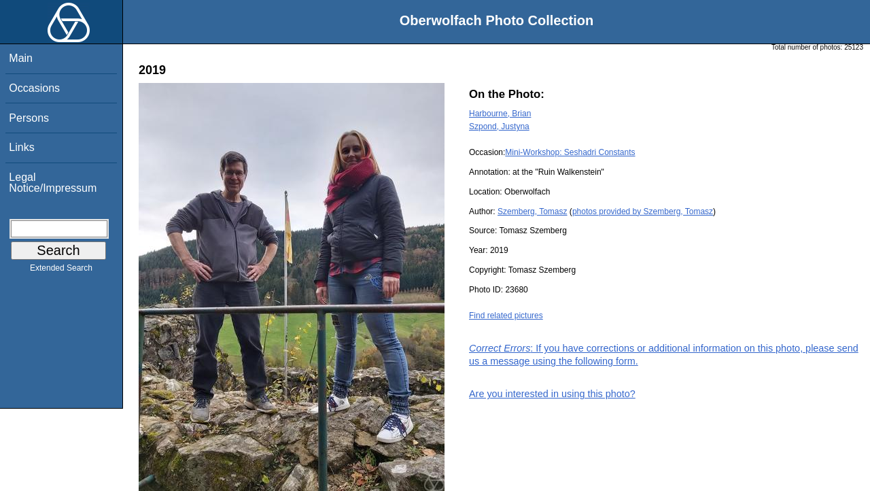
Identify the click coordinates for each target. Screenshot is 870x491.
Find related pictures (506, 315)
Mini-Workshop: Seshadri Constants (570, 152)
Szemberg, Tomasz (533, 211)
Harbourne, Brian (500, 113)
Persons (29, 118)
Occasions (34, 88)
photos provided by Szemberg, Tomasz (642, 211)
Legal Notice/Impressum (53, 182)
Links (21, 147)
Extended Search (61, 271)
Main (21, 58)
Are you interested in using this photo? (552, 393)
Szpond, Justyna (499, 126)
